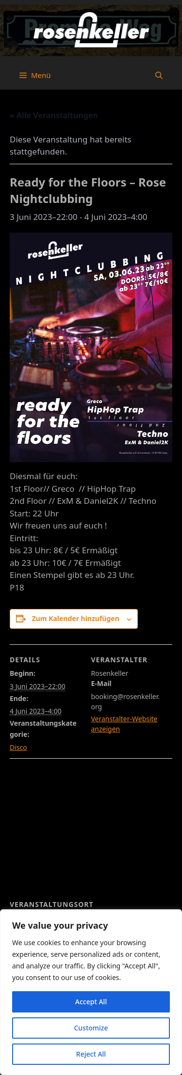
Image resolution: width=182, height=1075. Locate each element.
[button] (159, 75)
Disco (18, 747)
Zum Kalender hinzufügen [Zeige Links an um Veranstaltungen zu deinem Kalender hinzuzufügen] (75, 618)
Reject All (91, 1054)
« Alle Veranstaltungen (54, 115)
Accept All (91, 1001)
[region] (91, 992)
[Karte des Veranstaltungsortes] (91, 828)
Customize (91, 1027)
